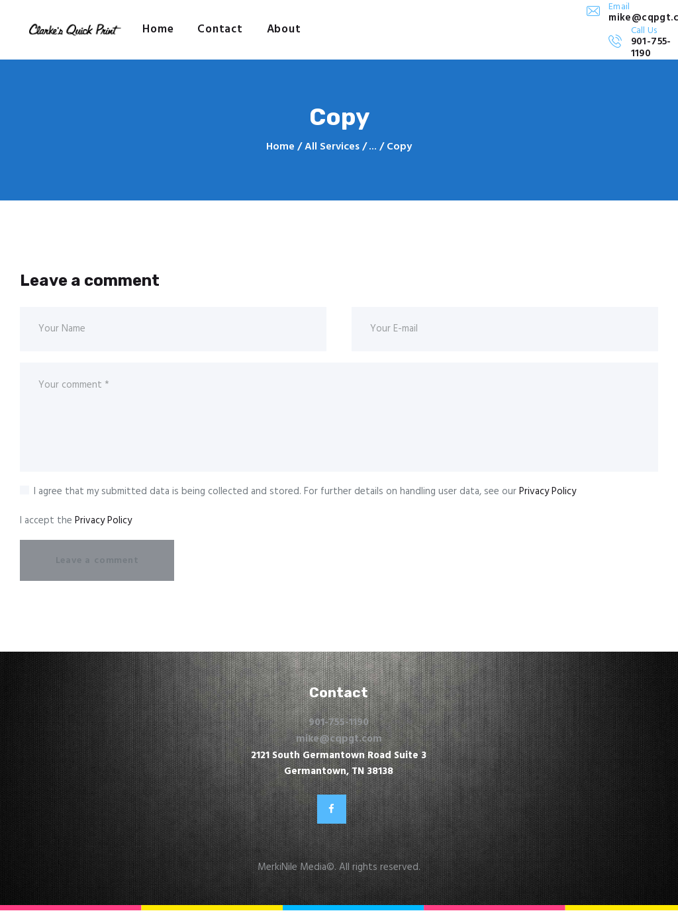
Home (280, 147)
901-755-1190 (339, 722)
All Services (332, 146)
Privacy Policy (547, 491)
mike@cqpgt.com (339, 739)
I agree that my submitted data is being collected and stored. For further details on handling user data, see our (305, 491)
